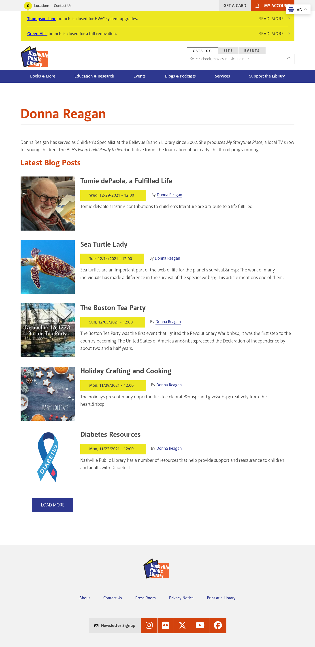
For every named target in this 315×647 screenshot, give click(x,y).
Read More (273, 18)
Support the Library (267, 76)
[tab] (202, 50)
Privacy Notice (181, 597)
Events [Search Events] (252, 50)
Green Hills (37, 33)
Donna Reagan (169, 194)
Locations (41, 5)
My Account (277, 5)
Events (140, 76)
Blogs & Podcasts (180, 76)
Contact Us (62, 5)
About (84, 597)
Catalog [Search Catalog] (202, 51)
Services (222, 76)
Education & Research (94, 76)
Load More (52, 505)
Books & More (42, 76)
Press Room (145, 597)
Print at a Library (221, 597)
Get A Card (234, 5)
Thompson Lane (41, 18)
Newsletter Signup (118, 625)
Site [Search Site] (228, 50)
